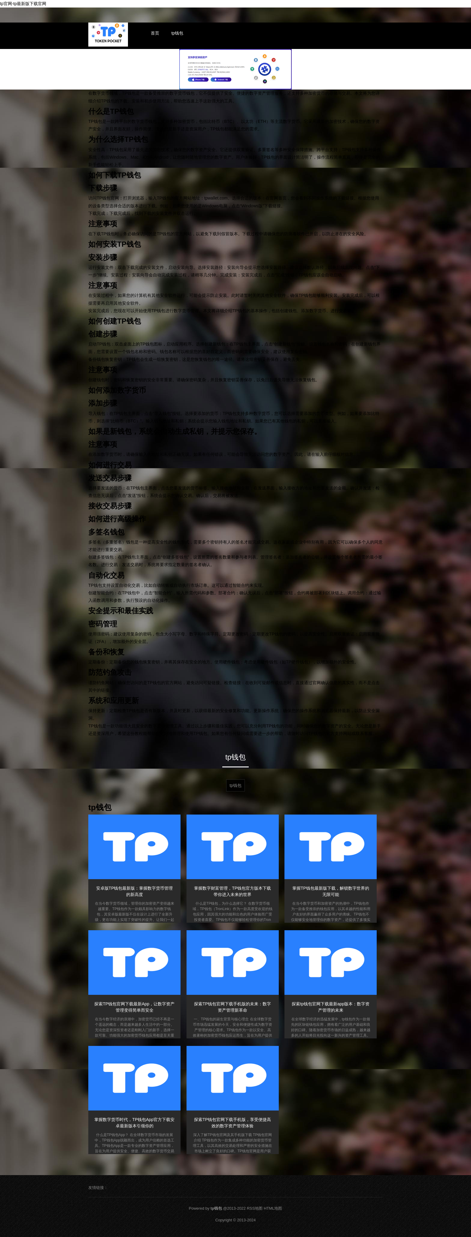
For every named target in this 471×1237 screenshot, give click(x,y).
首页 (155, 33)
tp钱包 (177, 33)
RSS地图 (255, 1208)
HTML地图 (273, 1208)
